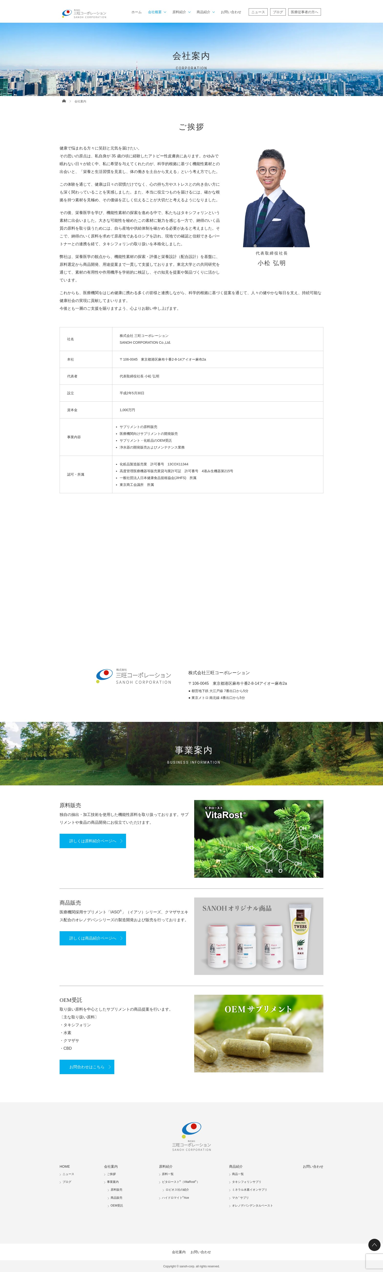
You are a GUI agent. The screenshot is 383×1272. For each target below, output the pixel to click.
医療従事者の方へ (304, 12)
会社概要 (155, 12)
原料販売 (116, 1189)
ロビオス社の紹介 (177, 1189)
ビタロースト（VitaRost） (181, 1182)
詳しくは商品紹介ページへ (92, 938)
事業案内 (113, 1182)
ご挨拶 (111, 1174)
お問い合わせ (231, 12)
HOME (65, 1166)
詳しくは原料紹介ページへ (92, 841)
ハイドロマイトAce (175, 1197)
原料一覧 (168, 1174)
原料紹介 (179, 12)
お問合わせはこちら (87, 1067)
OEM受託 (117, 1205)
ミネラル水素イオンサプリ (249, 1189)
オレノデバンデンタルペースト (252, 1205)
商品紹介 (203, 12)
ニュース (258, 12)
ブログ (278, 12)
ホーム (136, 12)
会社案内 (111, 1166)
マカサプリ (240, 1197)
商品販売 (116, 1197)
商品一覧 (238, 1174)
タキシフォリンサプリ (246, 1182)
